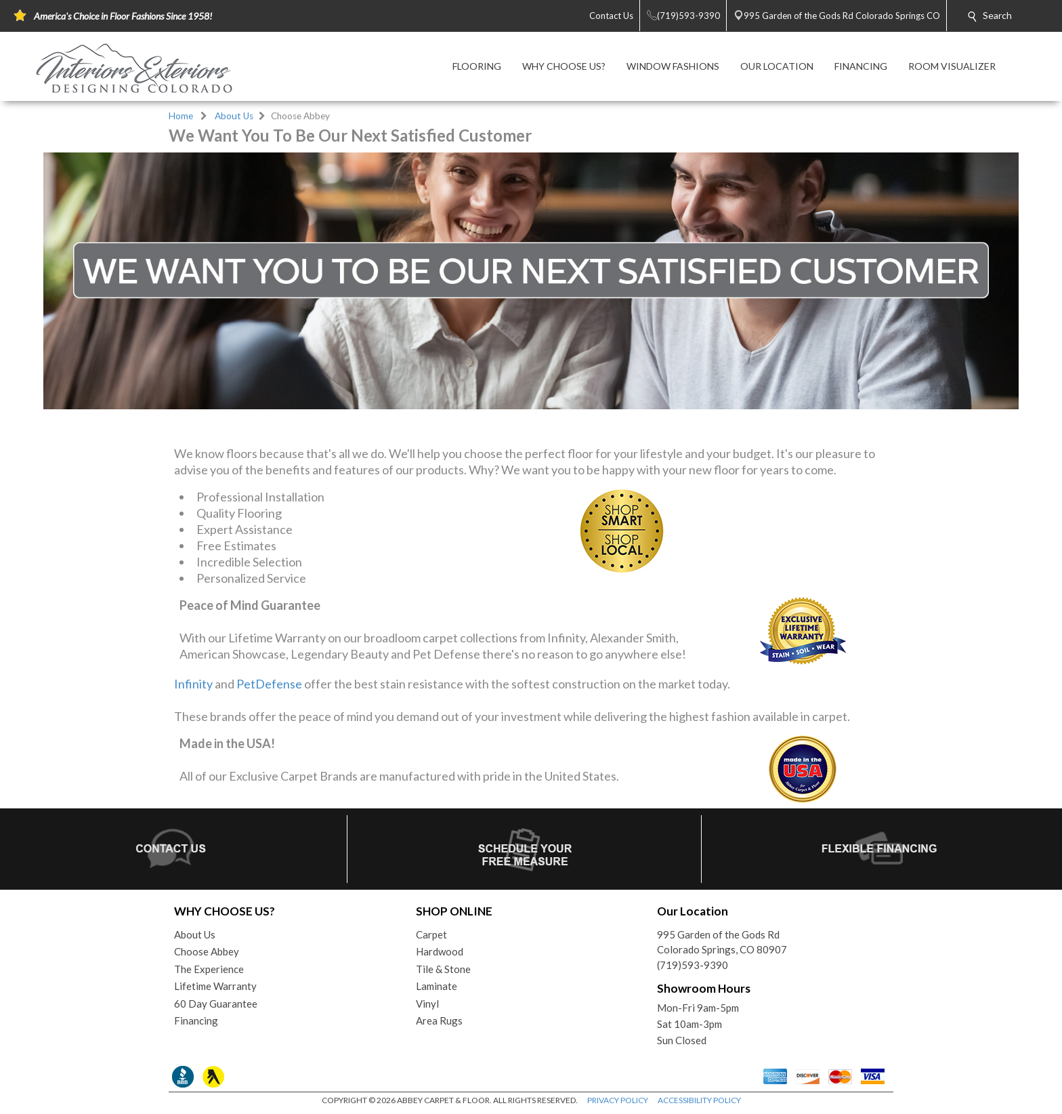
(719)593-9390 (692, 965)
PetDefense (269, 683)
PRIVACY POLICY (617, 1100)
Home (181, 115)
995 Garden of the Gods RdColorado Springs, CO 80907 (722, 942)
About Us (234, 115)
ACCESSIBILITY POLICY (699, 1100)
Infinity (193, 683)
